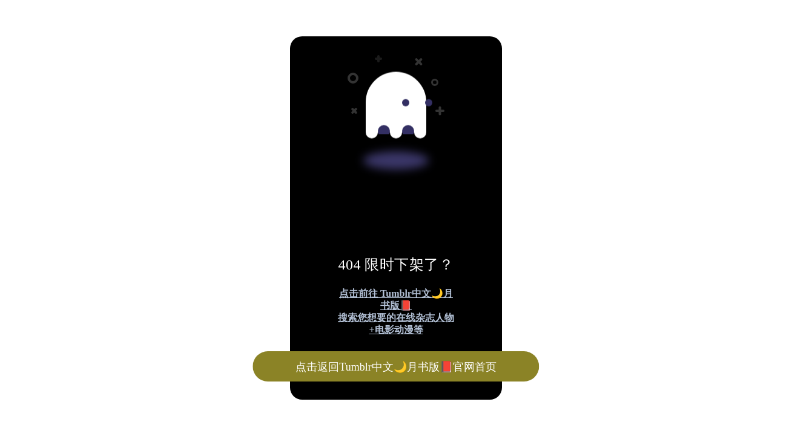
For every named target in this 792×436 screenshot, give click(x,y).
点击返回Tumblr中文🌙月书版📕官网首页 (395, 367)
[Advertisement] (368, 89)
